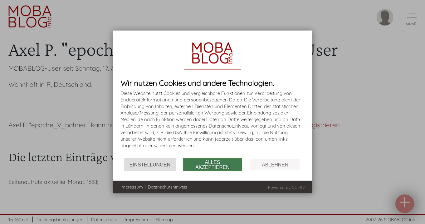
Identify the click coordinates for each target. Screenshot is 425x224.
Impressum (131, 186)
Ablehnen (275, 164)
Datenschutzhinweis (167, 186)
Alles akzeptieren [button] (212, 164)
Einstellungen (149, 164)
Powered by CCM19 (286, 187)
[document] (212, 118)
